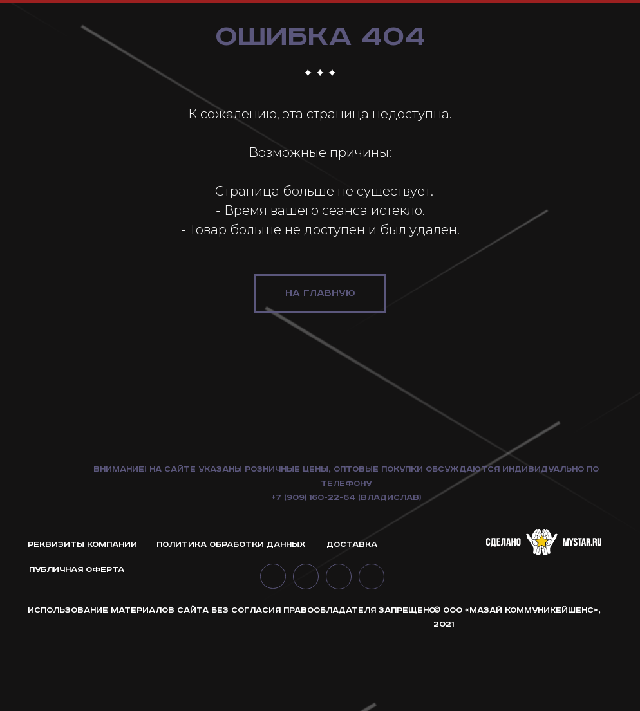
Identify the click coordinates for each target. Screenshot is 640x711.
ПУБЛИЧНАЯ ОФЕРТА (76, 647)
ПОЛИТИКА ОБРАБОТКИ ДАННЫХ (231, 622)
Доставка (351, 622)
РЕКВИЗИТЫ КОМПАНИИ (82, 622)
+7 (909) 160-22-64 (313, 575)
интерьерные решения (552, 37)
